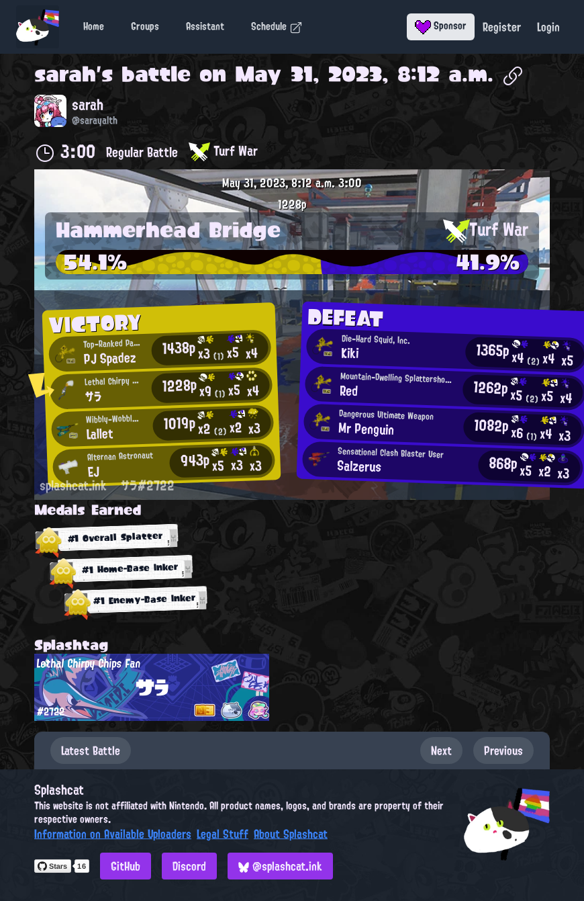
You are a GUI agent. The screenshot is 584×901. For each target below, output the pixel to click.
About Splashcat (291, 834)
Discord (189, 866)
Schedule (277, 26)
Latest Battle (90, 750)
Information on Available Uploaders (112, 834)
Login (548, 27)
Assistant (205, 26)
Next (441, 750)
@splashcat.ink (280, 866)
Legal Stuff (222, 834)
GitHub (125, 866)
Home (93, 26)
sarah (65, 74)
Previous (503, 750)
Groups (145, 26)
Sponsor (441, 25)
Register (502, 27)
